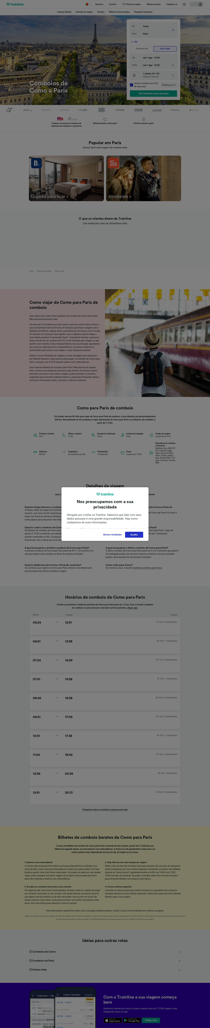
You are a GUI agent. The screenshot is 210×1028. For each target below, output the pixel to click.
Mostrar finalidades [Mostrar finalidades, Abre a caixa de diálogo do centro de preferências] (112, 534)
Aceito (134, 534)
